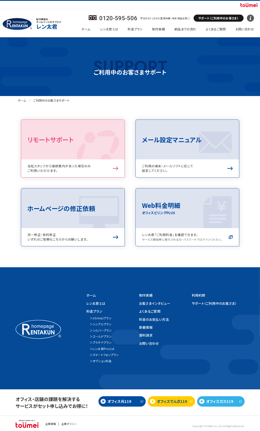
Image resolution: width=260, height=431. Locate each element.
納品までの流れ (185, 29)
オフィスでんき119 (172, 401)
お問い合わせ (244, 29)
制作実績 (158, 29)
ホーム (86, 29)
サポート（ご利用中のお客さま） (214, 303)
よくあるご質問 (216, 29)
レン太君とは (109, 29)
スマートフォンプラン (106, 355)
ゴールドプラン (102, 336)
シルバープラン (102, 330)
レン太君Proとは (103, 349)
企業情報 (50, 424)
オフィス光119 (119, 401)
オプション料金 (102, 361)
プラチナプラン (102, 342)
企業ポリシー (69, 424)
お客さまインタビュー (154, 303)
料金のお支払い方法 (154, 319)
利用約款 (198, 295)
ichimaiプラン (102, 318)
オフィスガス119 (219, 401)
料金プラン (135, 29)
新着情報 (146, 327)
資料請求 (146, 335)
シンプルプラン (102, 324)
